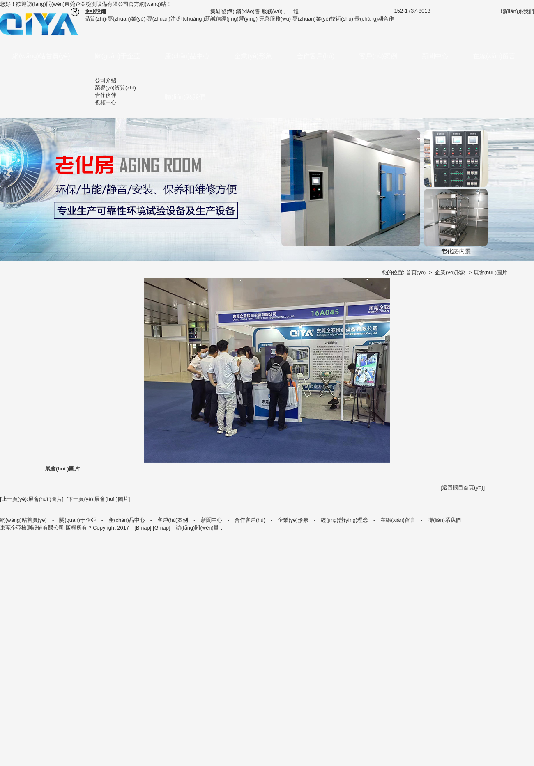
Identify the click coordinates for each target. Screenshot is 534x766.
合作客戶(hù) (315, 56)
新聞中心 (435, 56)
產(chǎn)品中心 (187, 56)
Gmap (161, 528)
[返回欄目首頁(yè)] (462, 487)
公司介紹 (105, 80)
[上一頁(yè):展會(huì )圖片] (32, 499)
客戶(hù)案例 (378, 56)
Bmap (143, 528)
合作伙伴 (105, 95)
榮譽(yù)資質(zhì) (115, 88)
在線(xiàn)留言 (494, 56)
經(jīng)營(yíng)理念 (344, 520)
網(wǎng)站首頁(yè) (41, 56)
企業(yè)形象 (253, 56)
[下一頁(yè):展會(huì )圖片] (98, 499)
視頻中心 (105, 102)
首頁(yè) (416, 272)
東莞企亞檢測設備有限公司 (96, 4)
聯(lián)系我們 (185, 97)
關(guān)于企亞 (117, 56)
